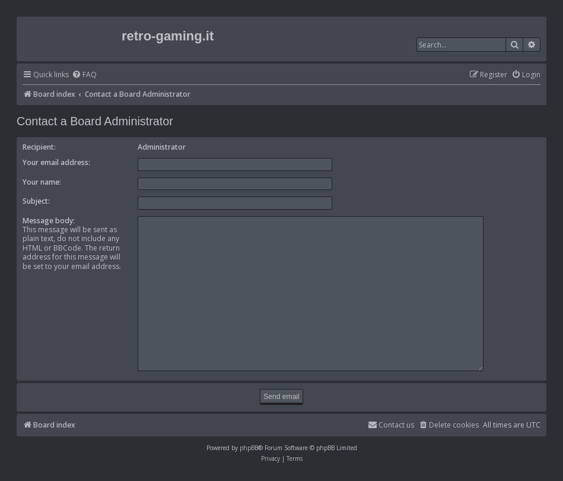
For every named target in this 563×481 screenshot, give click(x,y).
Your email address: (56, 162)
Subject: (36, 201)
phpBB (249, 442)
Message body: (49, 221)
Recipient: (39, 147)
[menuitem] (84, 75)
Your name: (42, 182)
